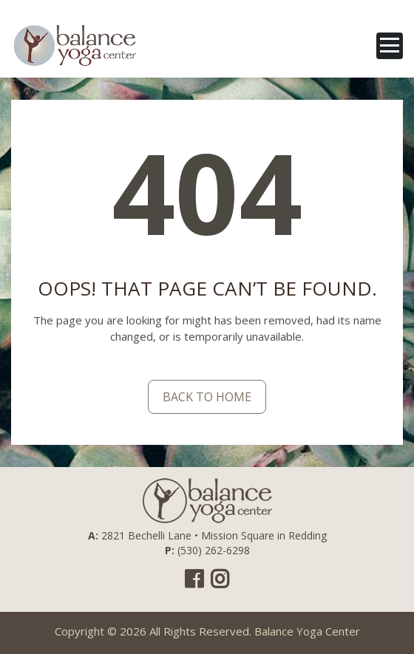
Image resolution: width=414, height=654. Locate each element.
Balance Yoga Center (307, 631)
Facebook (194, 579)
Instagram (220, 579)
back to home (207, 397)
